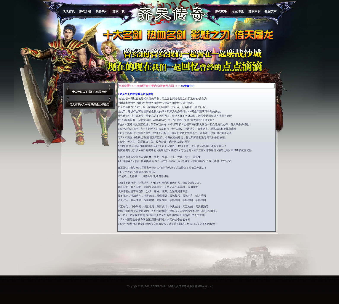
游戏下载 (118, 11)
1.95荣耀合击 (186, 86)
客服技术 (270, 11)
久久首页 (69, 11)
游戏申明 (254, 11)
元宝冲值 (238, 11)
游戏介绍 (85, 11)
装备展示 (102, 11)
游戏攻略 (221, 11)
